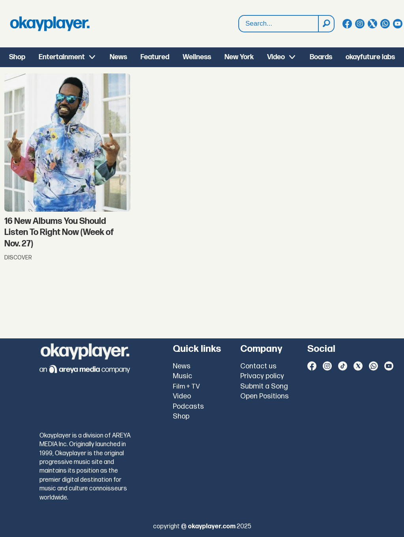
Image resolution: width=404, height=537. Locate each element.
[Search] (326, 24)
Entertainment (62, 57)
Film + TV (186, 387)
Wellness (197, 57)
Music (182, 376)
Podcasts (188, 406)
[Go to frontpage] (49, 24)
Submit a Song (264, 386)
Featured (154, 57)
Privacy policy (262, 376)
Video (276, 57)
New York (239, 57)
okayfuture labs (370, 57)
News (118, 57)
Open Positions (264, 396)
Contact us (258, 366)
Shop (17, 57)
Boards (321, 57)
